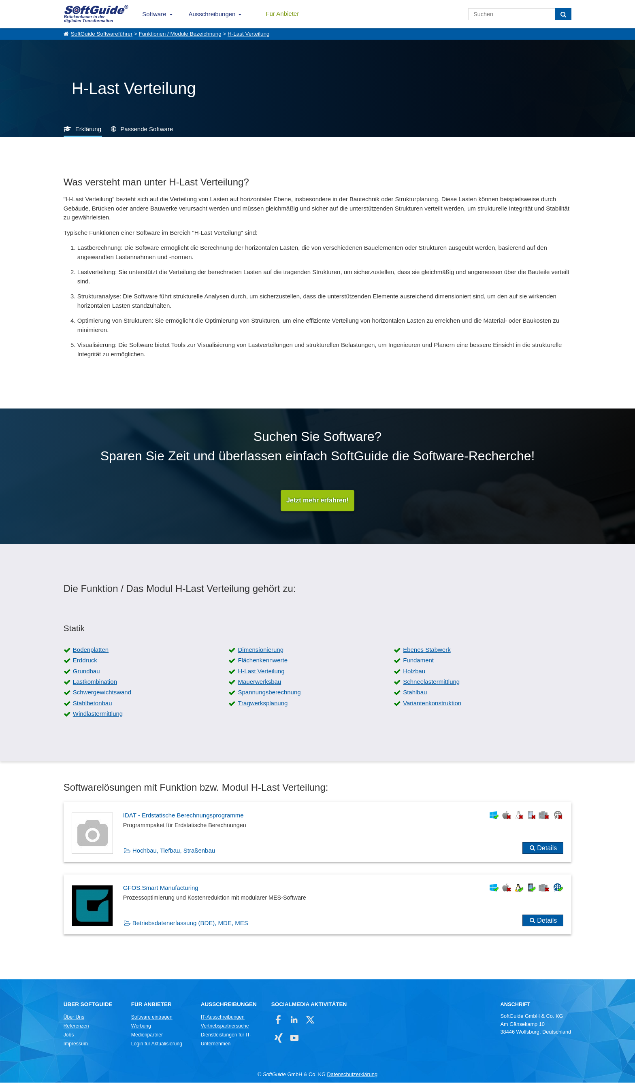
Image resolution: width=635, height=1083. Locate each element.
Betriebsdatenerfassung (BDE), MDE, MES (190, 923)
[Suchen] (563, 14)
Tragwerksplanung (263, 703)
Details (547, 848)
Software (154, 14)
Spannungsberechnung (269, 692)
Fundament (418, 660)
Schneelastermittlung (431, 682)
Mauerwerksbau (259, 682)
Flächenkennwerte (263, 660)
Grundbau (86, 671)
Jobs (69, 1035)
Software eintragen (152, 1017)
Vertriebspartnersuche (225, 1026)
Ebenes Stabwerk (427, 650)
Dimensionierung (260, 650)
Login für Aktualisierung (156, 1044)
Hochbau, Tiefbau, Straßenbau (173, 850)
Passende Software (146, 129)
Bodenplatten (91, 650)
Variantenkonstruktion (432, 703)
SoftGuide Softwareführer (101, 34)
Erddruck (85, 660)
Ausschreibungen (212, 14)
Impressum (76, 1044)
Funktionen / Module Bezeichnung (180, 34)
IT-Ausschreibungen (223, 1017)
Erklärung (88, 129)
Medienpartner (147, 1035)
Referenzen (76, 1026)
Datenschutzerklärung (352, 1075)
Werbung (141, 1026)
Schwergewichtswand (102, 692)
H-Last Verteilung (249, 34)
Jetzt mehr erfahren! (317, 500)
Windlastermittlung (98, 714)
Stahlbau (415, 692)
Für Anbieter (282, 13)
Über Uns (74, 1017)
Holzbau (414, 671)
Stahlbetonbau (92, 703)
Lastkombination (95, 682)
